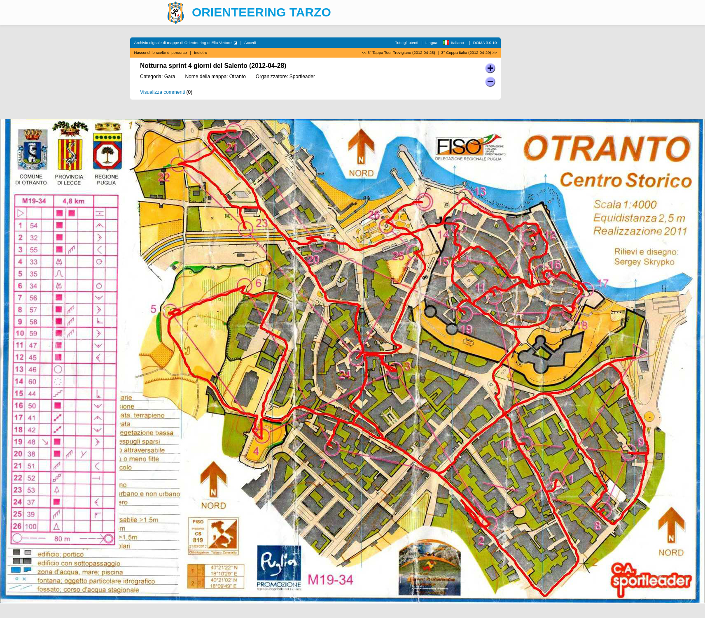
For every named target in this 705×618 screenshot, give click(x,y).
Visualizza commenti (162, 92)
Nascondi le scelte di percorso (160, 52)
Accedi (250, 42)
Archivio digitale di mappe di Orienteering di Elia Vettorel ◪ (186, 42)
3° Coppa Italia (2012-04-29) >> (469, 52)
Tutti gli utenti (406, 42)
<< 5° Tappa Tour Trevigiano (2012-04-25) (398, 52)
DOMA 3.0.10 (485, 42)
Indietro (200, 52)
